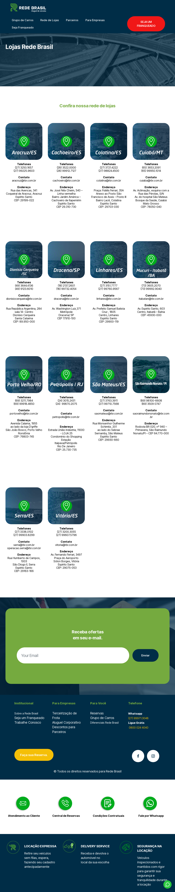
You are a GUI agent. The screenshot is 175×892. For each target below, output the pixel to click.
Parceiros (72, 20)
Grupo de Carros (22, 20)
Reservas (97, 713)
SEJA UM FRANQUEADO (146, 23)
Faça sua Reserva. (34, 755)
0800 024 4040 (138, 727)
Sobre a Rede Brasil (26, 713)
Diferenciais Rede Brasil (104, 722)
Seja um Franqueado (29, 718)
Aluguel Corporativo (66, 722)
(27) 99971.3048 (138, 718)
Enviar (145, 655)
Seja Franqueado (23, 27)
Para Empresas (95, 20)
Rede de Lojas (49, 20)
